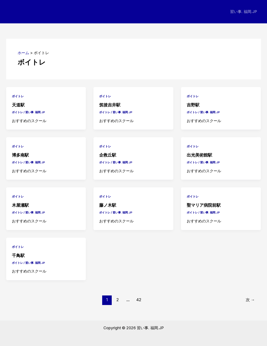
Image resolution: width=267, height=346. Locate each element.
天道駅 (18, 105)
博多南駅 (20, 155)
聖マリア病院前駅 (204, 205)
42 (138, 299)
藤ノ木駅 (107, 205)
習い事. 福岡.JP (243, 11)
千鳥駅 (18, 255)
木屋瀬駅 (20, 205)
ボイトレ (18, 96)
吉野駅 (193, 105)
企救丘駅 (107, 155)
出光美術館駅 (199, 155)
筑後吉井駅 (109, 105)
